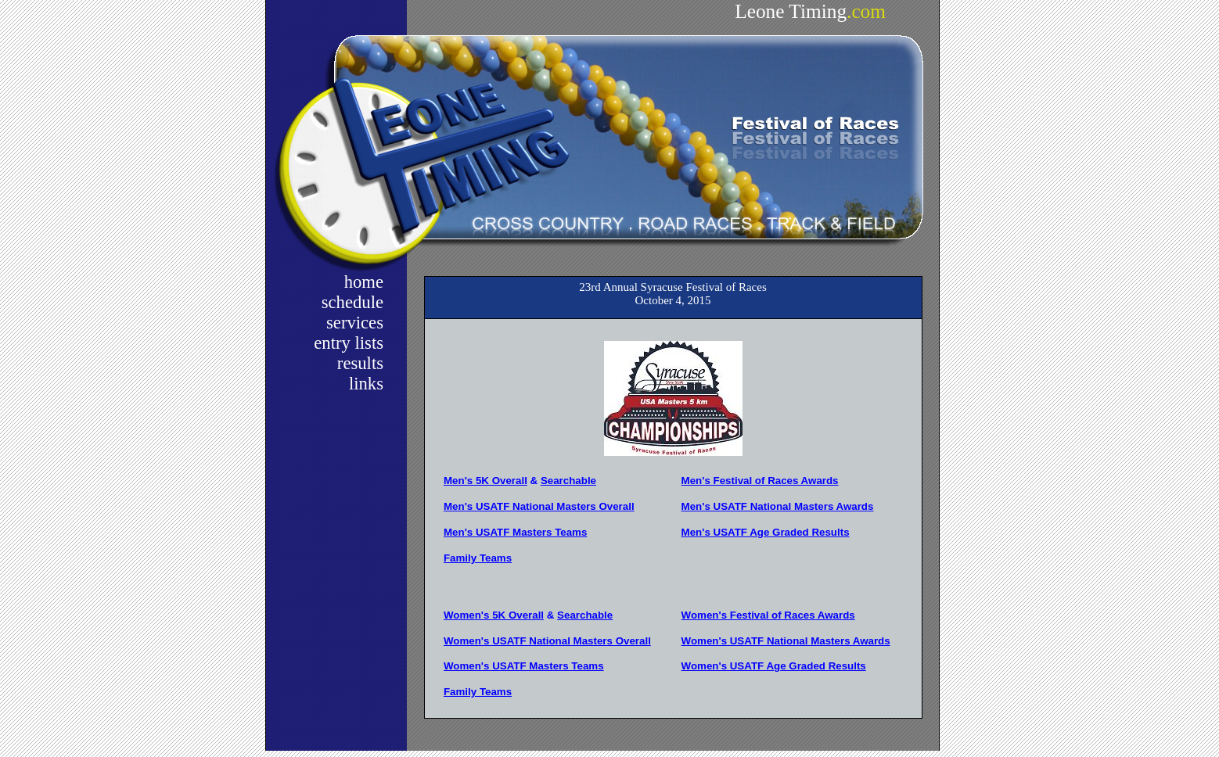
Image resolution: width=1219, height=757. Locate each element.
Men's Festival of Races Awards (760, 480)
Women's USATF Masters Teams (524, 666)
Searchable (568, 480)
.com (866, 11)
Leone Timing (810, 11)
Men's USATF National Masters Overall (539, 506)
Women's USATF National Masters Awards (785, 641)
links (366, 383)
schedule (352, 302)
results (360, 363)
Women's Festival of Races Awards (768, 615)
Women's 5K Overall (494, 615)
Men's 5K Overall (485, 480)
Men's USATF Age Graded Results (765, 532)
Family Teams (478, 558)
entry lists (348, 343)
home (363, 282)
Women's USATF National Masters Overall (547, 641)
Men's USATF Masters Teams (515, 532)
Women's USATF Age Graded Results (773, 666)
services (354, 322)
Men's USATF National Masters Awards (777, 506)
